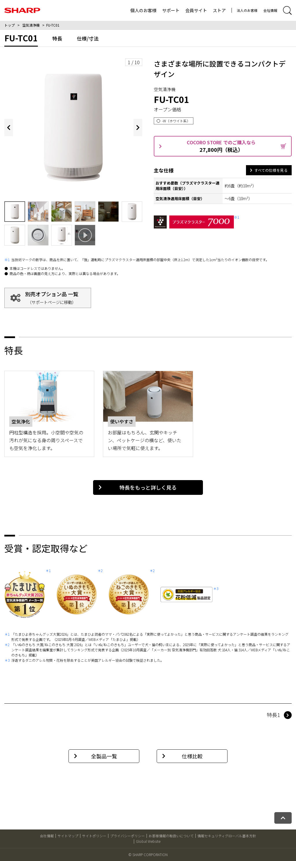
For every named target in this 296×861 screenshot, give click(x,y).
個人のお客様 (143, 10)
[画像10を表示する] (61, 235)
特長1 (273, 714)
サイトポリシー (94, 835)
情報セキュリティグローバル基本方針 (226, 835)
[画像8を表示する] (15, 235)
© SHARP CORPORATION (148, 854)
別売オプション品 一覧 (51, 297)
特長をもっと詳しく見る (138, 487)
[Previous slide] (8, 127)
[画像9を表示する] (38, 235)
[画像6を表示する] (108, 212)
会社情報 (270, 10)
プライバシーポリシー (127, 835)
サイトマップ (68, 835)
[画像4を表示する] (61, 212)
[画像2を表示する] (15, 212)
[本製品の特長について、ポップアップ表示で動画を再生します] (85, 235)
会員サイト (196, 10)
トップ (9, 25)
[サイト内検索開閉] (287, 10)
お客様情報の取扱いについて (171, 835)
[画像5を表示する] (85, 212)
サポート (171, 10)
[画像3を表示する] (38, 212)
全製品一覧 (95, 756)
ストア (219, 10)
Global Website (148, 841)
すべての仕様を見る (268, 170)
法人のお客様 (247, 10)
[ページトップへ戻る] (283, 818)
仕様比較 (182, 756)
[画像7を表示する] (132, 212)
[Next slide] (138, 127)
